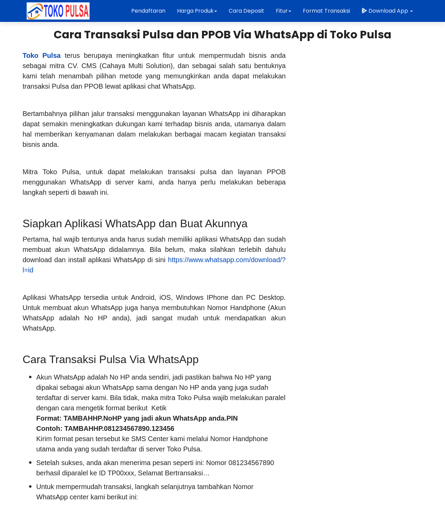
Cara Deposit (246, 11)
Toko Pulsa (41, 55)
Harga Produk (197, 11)
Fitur (283, 11)
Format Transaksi (326, 11)
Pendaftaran (148, 11)
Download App (387, 11)
